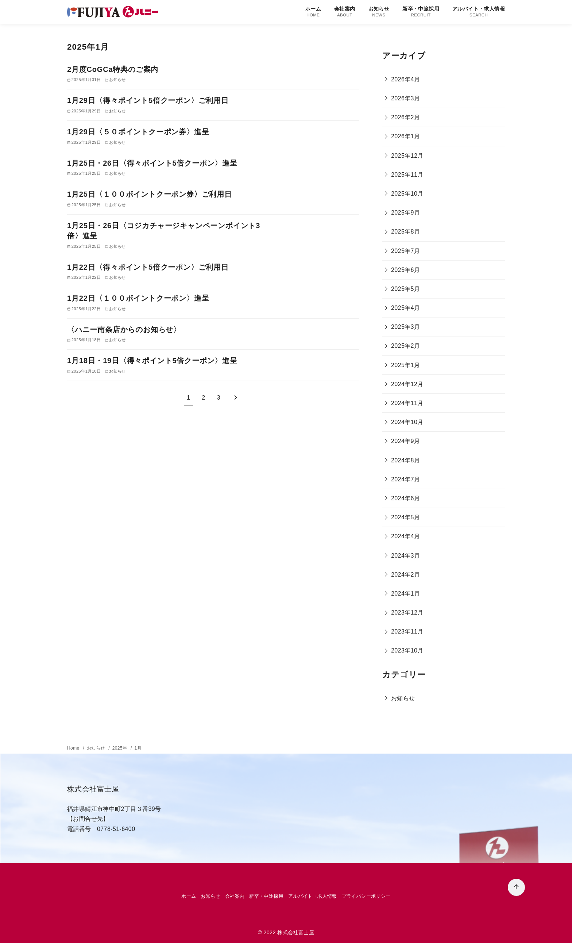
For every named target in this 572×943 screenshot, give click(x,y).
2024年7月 (405, 479)
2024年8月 (405, 460)
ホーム (313, 12)
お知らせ (379, 12)
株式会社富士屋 (295, 932)
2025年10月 (407, 193)
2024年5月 (405, 517)
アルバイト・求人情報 (478, 12)
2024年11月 (407, 403)
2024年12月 (407, 384)
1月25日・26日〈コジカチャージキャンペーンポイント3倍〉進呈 (163, 231)
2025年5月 (405, 289)
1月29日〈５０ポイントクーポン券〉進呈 (138, 132)
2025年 (120, 748)
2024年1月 (405, 593)
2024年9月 (405, 441)
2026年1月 (405, 136)
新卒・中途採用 (420, 12)
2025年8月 (405, 231)
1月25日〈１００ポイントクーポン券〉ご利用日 (149, 194)
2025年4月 (405, 308)
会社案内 (344, 12)
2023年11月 (407, 631)
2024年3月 (405, 556)
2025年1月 (405, 365)
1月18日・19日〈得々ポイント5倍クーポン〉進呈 (152, 361)
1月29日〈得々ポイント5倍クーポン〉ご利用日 (148, 100)
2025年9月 (405, 212)
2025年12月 (407, 156)
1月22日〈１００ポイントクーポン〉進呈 (138, 298)
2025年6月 (405, 270)
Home (74, 748)
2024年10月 (407, 422)
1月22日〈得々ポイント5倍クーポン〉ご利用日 (148, 267)
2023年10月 (407, 650)
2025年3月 (405, 327)
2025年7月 (405, 251)
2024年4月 (405, 536)
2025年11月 (407, 175)
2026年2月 (405, 117)
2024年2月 (405, 574)
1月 (138, 748)
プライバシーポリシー (366, 896)
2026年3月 (405, 98)
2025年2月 (405, 346)
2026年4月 (405, 79)
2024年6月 (405, 498)
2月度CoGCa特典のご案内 (112, 69)
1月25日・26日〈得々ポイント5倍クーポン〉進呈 (152, 163)
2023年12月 (407, 612)
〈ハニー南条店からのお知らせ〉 (124, 330)
